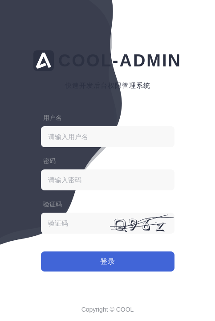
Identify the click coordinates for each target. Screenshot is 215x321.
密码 (49, 161)
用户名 (52, 117)
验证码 (52, 204)
